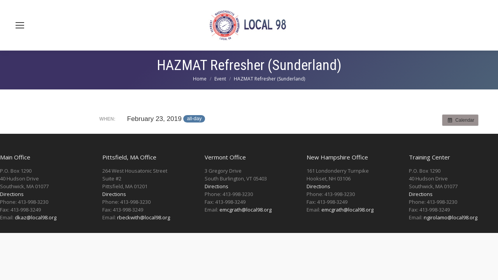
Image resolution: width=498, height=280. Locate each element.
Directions (12, 194)
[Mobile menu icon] (20, 25)
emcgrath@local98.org (245, 209)
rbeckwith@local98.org (143, 217)
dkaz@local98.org (35, 217)
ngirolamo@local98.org (450, 217)
